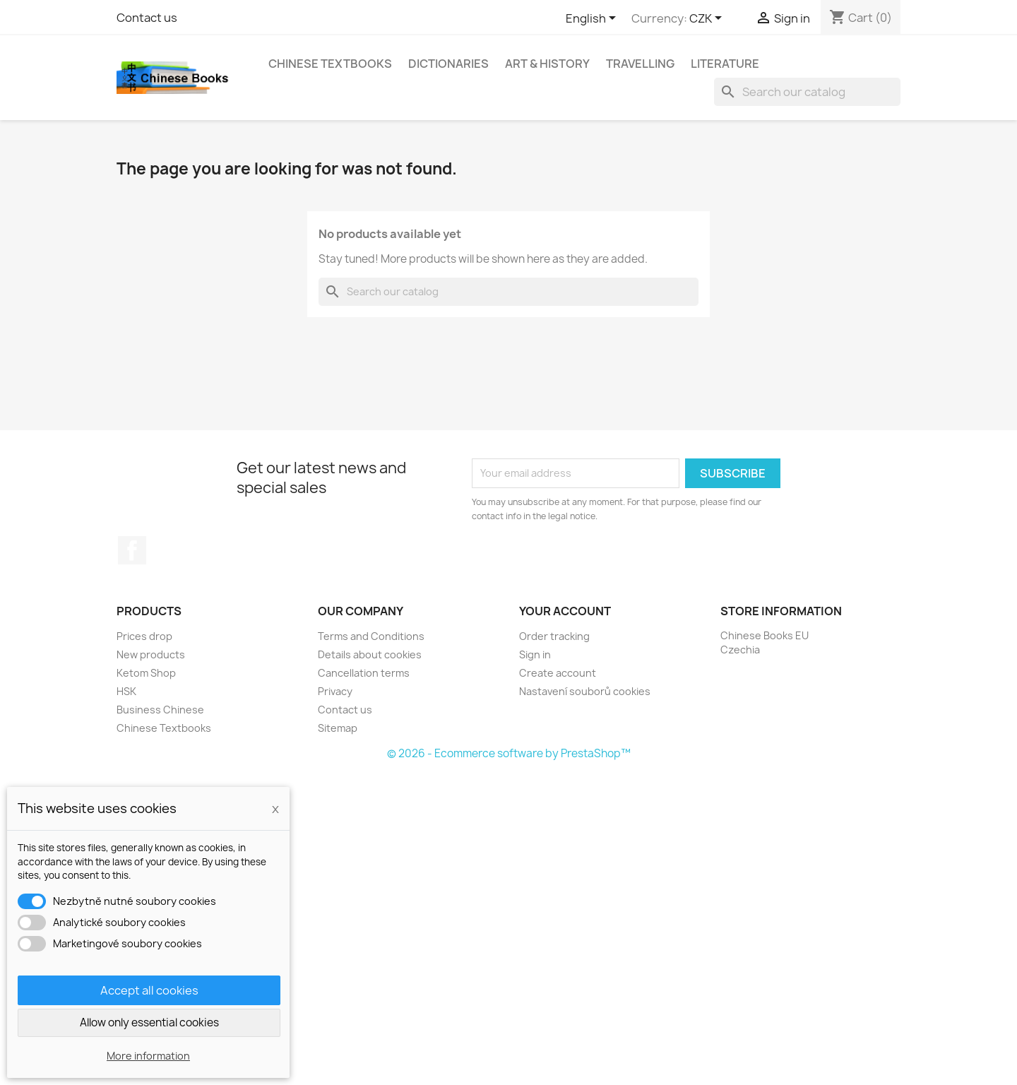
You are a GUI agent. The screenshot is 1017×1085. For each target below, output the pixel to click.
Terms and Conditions (371, 636)
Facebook (132, 550)
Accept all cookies (149, 990)
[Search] (807, 92)
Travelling (640, 63)
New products (151, 654)
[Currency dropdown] (708, 19)
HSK (126, 691)
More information (148, 1055)
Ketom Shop (146, 673)
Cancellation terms (364, 673)
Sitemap (337, 728)
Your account (565, 611)
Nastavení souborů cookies (584, 691)
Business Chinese (160, 709)
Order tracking (554, 636)
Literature (725, 63)
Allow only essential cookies (149, 1022)
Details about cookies (370, 654)
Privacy (335, 691)
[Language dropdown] (593, 19)
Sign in (535, 654)
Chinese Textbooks (330, 63)
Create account (557, 673)
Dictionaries (448, 63)
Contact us (147, 17)
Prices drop (144, 636)
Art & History (547, 63)
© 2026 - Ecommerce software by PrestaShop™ (509, 753)
